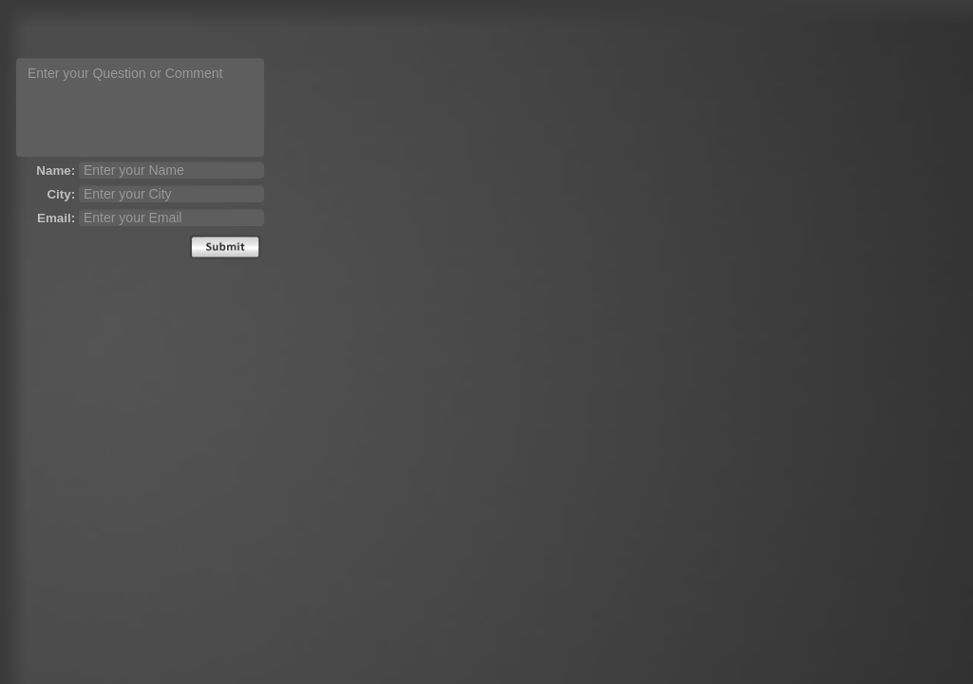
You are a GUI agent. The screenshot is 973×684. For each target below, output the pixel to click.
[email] (171, 217)
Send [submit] (225, 247)
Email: (56, 218)
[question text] (140, 107)
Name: (55, 170)
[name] (171, 170)
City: (61, 194)
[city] (171, 193)
